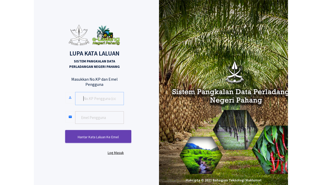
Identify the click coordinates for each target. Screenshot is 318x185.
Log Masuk (116, 152)
